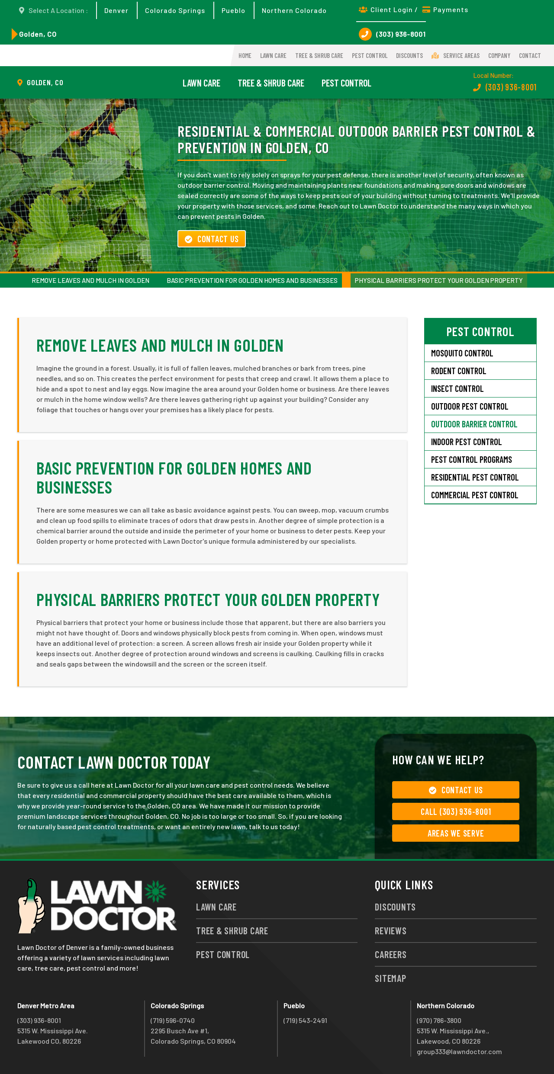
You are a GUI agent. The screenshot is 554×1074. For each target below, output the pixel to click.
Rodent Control (458, 370)
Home (244, 55)
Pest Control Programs (471, 459)
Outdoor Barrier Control (474, 424)
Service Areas (456, 55)
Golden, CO (38, 34)
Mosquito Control (462, 353)
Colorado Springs (175, 10)
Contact (530, 55)
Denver (116, 10)
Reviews (390, 930)
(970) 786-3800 (439, 1020)
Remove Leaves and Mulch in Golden (90, 280)
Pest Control (369, 55)
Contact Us (211, 239)
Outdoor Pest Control (470, 406)
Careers (390, 954)
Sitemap (390, 978)
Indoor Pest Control (466, 441)
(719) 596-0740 (173, 1020)
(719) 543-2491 (305, 1020)
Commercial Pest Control (475, 495)
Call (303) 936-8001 (456, 811)
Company (499, 55)
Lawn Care (273, 55)
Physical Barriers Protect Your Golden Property (439, 280)
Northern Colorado (294, 10)
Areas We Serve (456, 833)
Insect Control (457, 388)
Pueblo (233, 10)
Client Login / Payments (413, 9)
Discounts (409, 55)
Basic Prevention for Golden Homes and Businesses (252, 280)
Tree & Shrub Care (319, 55)
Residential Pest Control (475, 477)
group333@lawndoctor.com (459, 1051)
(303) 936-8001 (392, 34)
